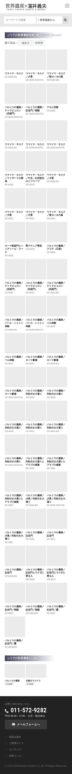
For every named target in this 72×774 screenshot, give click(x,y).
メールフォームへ (28, 724)
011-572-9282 (29, 710)
